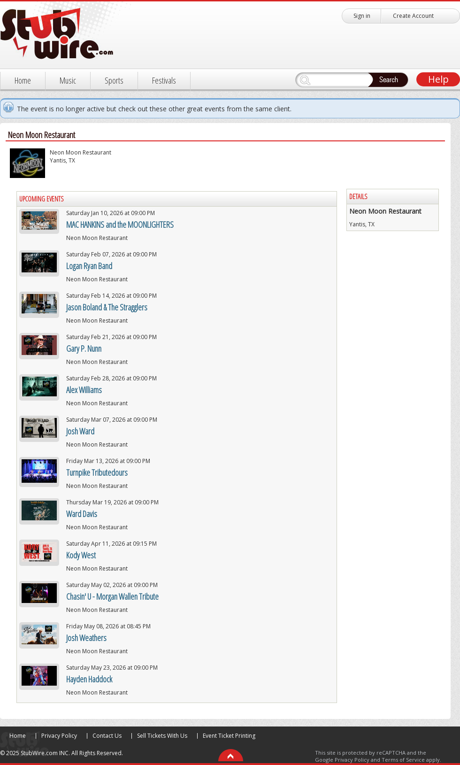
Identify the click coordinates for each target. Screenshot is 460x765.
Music (68, 80)
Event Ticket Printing (229, 736)
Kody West (81, 555)
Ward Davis (81, 513)
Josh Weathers (86, 637)
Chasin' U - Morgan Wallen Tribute (112, 596)
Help (438, 79)
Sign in (361, 16)
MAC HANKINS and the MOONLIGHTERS (120, 224)
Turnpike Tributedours (97, 472)
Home (23, 80)
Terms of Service (403, 759)
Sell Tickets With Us (162, 736)
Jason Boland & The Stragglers (106, 307)
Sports (114, 80)
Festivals (164, 80)
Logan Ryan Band (89, 265)
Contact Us (107, 736)
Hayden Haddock (89, 679)
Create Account (413, 16)
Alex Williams (84, 389)
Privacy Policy (59, 736)
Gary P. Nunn (83, 348)
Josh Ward (80, 431)
